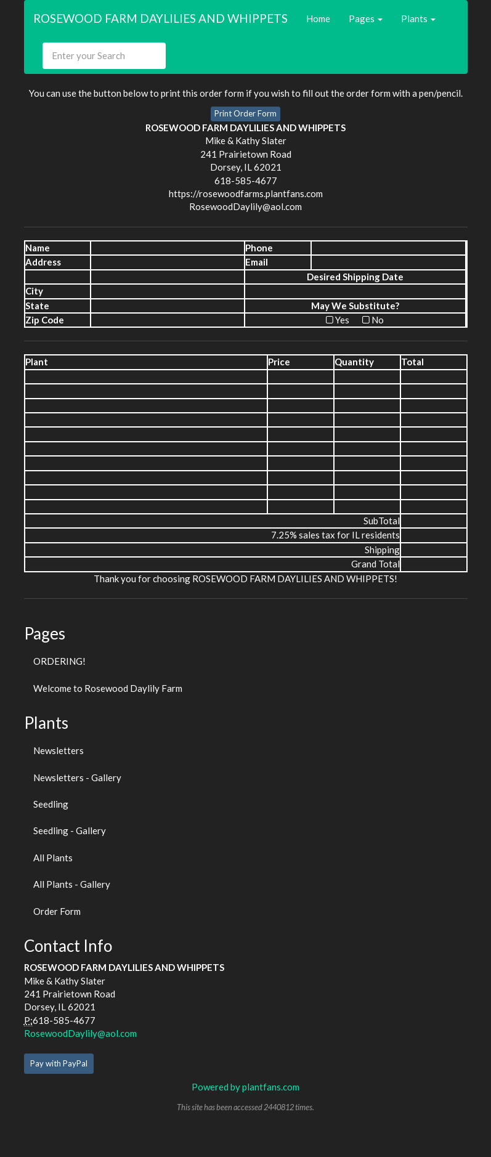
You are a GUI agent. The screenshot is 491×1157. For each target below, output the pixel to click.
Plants (418, 18)
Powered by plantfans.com (245, 1086)
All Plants (53, 857)
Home (318, 18)
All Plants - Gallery (71, 884)
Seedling (50, 804)
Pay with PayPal (58, 1063)
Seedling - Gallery (69, 830)
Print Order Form (245, 113)
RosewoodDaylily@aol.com (80, 1033)
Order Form (57, 911)
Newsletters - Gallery (77, 777)
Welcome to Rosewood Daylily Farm (107, 688)
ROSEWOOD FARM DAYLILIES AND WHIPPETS (160, 18)
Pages (366, 18)
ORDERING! (59, 661)
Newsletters (58, 750)
